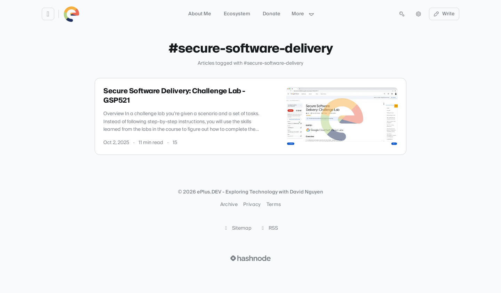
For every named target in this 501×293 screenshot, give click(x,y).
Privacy (252, 204)
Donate (271, 14)
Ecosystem (237, 14)
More (303, 14)
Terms (274, 204)
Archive (229, 204)
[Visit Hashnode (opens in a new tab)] (250, 258)
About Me (199, 14)
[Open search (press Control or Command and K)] (402, 14)
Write (444, 14)
